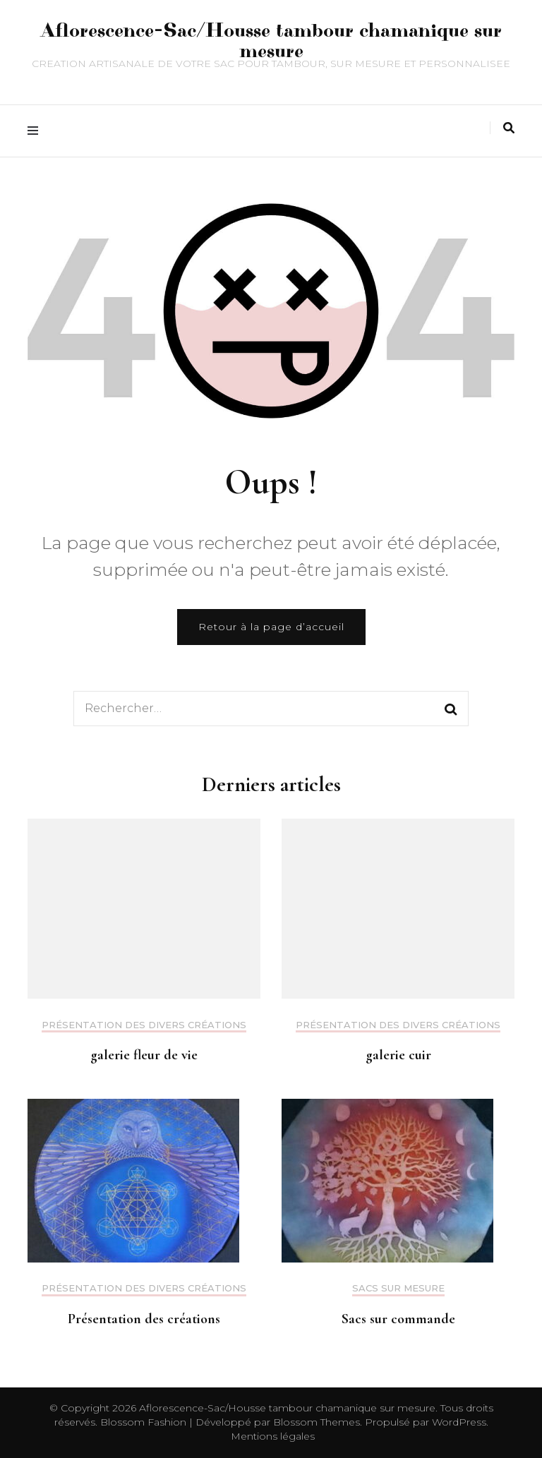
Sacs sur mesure (398, 1288)
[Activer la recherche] (508, 128)
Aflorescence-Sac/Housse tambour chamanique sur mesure (271, 41)
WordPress (459, 1422)
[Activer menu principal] (36, 130)
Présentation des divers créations (144, 1025)
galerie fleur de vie (144, 1055)
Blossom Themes (315, 1422)
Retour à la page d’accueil (271, 626)
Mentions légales (273, 1436)
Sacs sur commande (398, 1319)
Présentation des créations (144, 1319)
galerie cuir (398, 1055)
